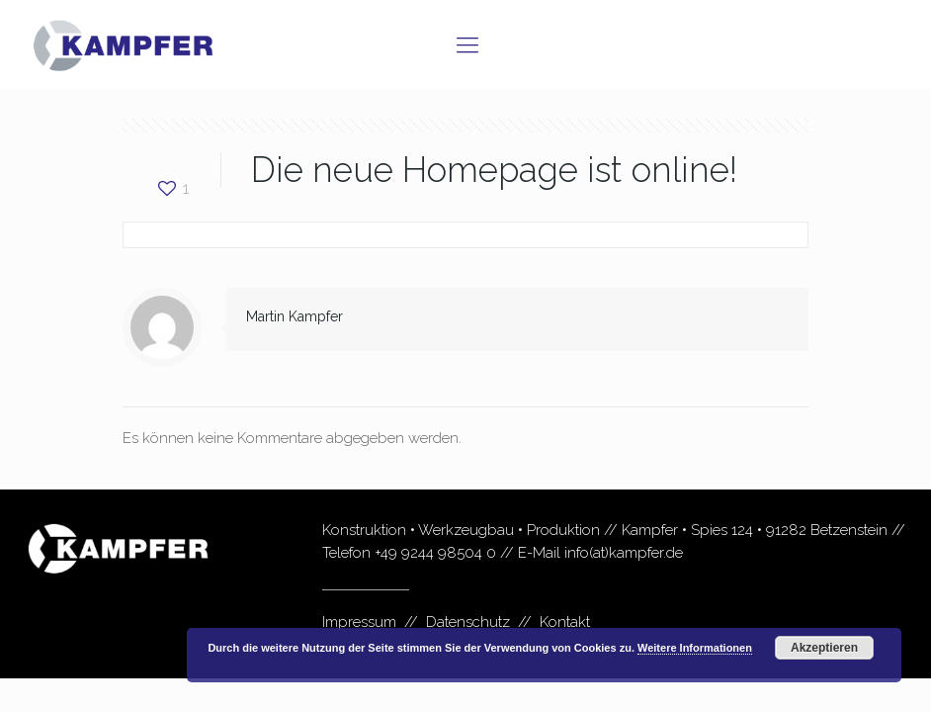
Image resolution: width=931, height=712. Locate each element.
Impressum (359, 622)
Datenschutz (468, 622)
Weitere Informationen (694, 648)
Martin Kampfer (294, 316)
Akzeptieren (824, 648)
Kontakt (565, 622)
